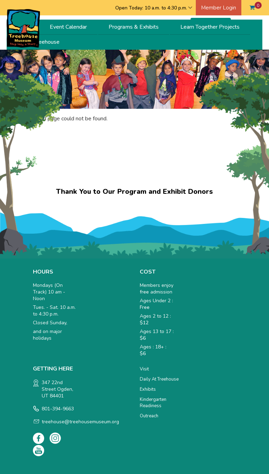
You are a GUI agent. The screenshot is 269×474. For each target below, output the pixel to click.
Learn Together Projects (210, 27)
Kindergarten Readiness (153, 402)
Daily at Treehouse (159, 379)
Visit (144, 369)
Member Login (218, 7)
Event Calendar (68, 27)
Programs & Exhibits (134, 27)
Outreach (149, 416)
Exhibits (148, 389)
